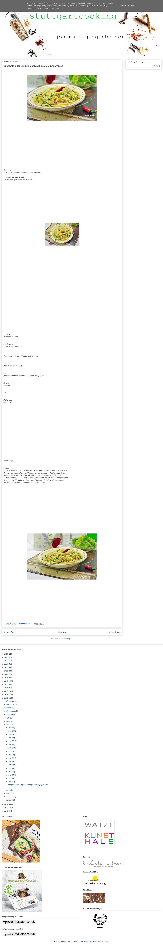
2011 (6, 808)
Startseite (62, 632)
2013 (6, 698)
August (9, 714)
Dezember (10, 701)
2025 (6, 657)
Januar (9, 800)
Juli (7, 718)
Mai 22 (11, 741)
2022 (6, 667)
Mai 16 (11, 751)
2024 (6, 661)
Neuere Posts (9, 632)
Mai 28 (11, 731)
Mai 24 (11, 738)
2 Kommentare (25, 624)
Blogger (105, 941)
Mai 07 (11, 765)
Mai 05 (11, 772)
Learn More (124, 6)
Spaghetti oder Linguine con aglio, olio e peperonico (33, 66)
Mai (8, 725)
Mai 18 (11, 748)
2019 (6, 678)
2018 (6, 681)
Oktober (9, 708)
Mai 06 (11, 768)
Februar (9, 797)
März (8, 793)
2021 (6, 671)
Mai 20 (11, 744)
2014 (6, 694)
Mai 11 (11, 758)
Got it (133, 6)
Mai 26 (11, 734)
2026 (6, 654)
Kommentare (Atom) (66, 639)
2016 (6, 688)
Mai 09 (11, 761)
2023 (6, 664)
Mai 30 (11, 728)
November (10, 704)
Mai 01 (11, 782)
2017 (6, 684)
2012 (6, 804)
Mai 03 (11, 778)
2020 (6, 674)
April (8, 790)
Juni (8, 721)
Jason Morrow (86, 941)
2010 (6, 811)
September (10, 711)
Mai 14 (11, 755)
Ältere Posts (114, 632)
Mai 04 (11, 775)
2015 (6, 691)
